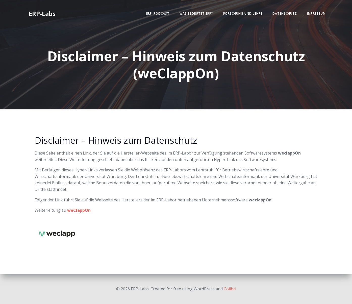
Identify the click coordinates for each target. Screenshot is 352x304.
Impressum (316, 13)
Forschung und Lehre (242, 13)
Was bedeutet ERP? (196, 13)
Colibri (230, 289)
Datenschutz (284, 13)
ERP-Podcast (157, 13)
